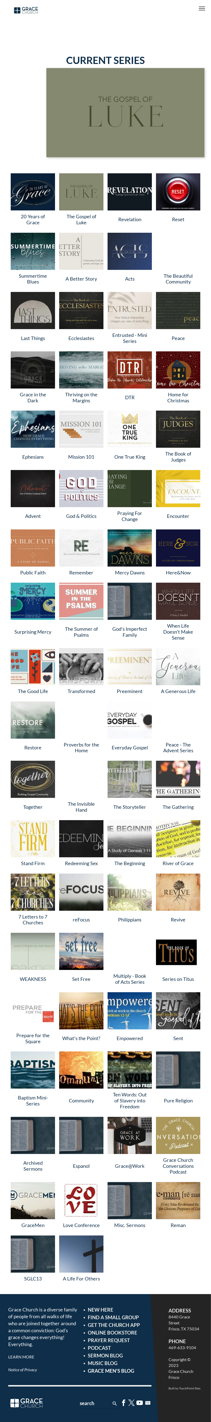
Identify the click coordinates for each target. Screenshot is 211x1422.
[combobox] (94, 1403)
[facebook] (123, 1403)
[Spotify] (147, 1403)
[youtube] (139, 1403)
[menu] (202, 8)
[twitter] (131, 1403)
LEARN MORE (21, 1356)
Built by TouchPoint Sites (184, 1388)
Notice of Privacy (22, 1369)
